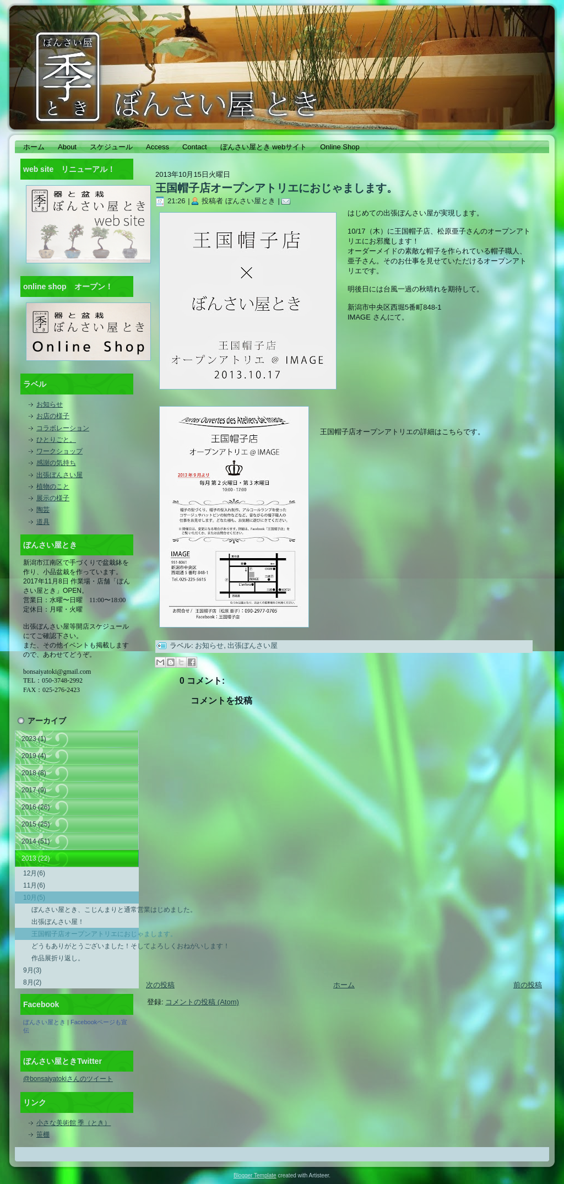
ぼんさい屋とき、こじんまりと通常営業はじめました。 (85, 909)
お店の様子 (52, 416)
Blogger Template (255, 1175)
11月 (34, 885)
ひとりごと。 (56, 440)
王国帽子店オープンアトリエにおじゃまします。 (85, 934)
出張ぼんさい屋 (59, 475)
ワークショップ (59, 451)
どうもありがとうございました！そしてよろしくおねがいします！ (85, 946)
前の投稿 (527, 985)
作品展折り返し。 (57, 958)
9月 (32, 970)
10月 (34, 897)
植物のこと (52, 486)
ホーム (344, 985)
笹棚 (43, 1134)
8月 (32, 982)
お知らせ (49, 404)
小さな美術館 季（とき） (73, 1123)
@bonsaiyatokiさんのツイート (68, 1079)
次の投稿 (160, 985)
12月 (34, 873)
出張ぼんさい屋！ (57, 922)
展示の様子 (52, 498)
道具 (43, 522)
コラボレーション (62, 428)
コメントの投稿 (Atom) (202, 1002)
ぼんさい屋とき (44, 1022)
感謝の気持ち (56, 463)
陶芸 (43, 509)
